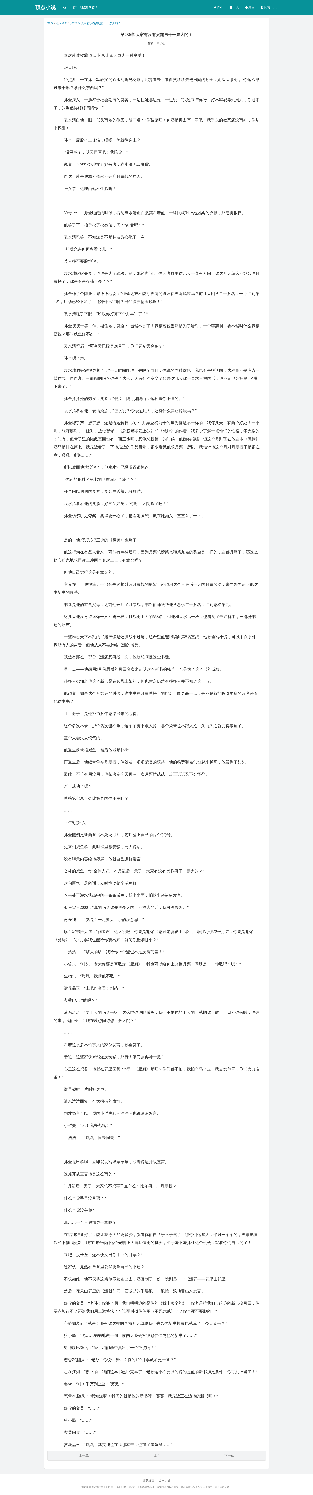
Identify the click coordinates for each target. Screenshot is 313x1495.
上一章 (84, 1455)
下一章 (229, 1455)
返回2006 (61, 23)
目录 (156, 1455)
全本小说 (164, 1480)
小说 (234, 7)
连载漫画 (148, 1480)
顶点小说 (45, 7)
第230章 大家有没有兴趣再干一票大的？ (95, 23)
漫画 (250, 7)
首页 (218, 7)
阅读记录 (269, 7)
